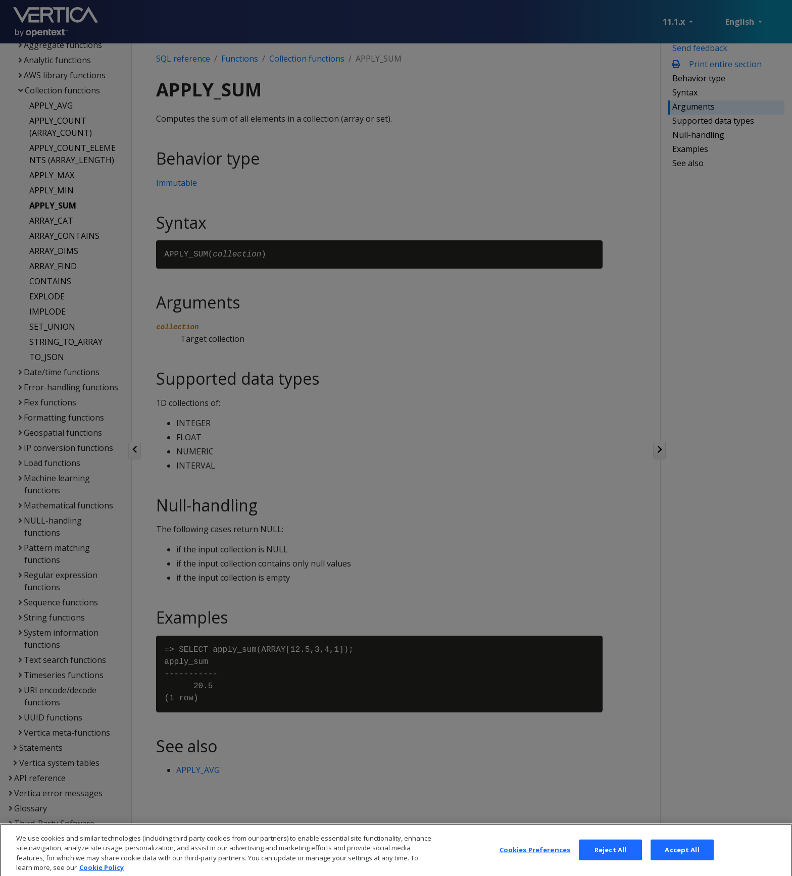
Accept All (682, 863)
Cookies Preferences (535, 863)
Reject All (610, 863)
